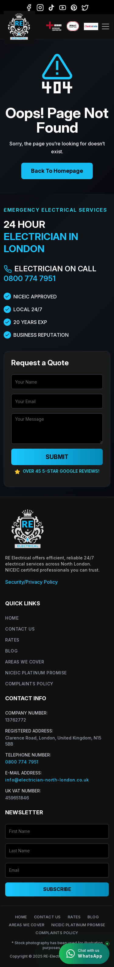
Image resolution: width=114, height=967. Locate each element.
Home (12, 618)
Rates (12, 639)
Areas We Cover (24, 661)
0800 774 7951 (30, 278)
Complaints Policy (29, 683)
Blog (11, 650)
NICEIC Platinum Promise (36, 672)
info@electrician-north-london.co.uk (47, 779)
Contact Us (20, 628)
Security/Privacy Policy (31, 582)
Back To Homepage (57, 171)
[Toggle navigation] (105, 26)
